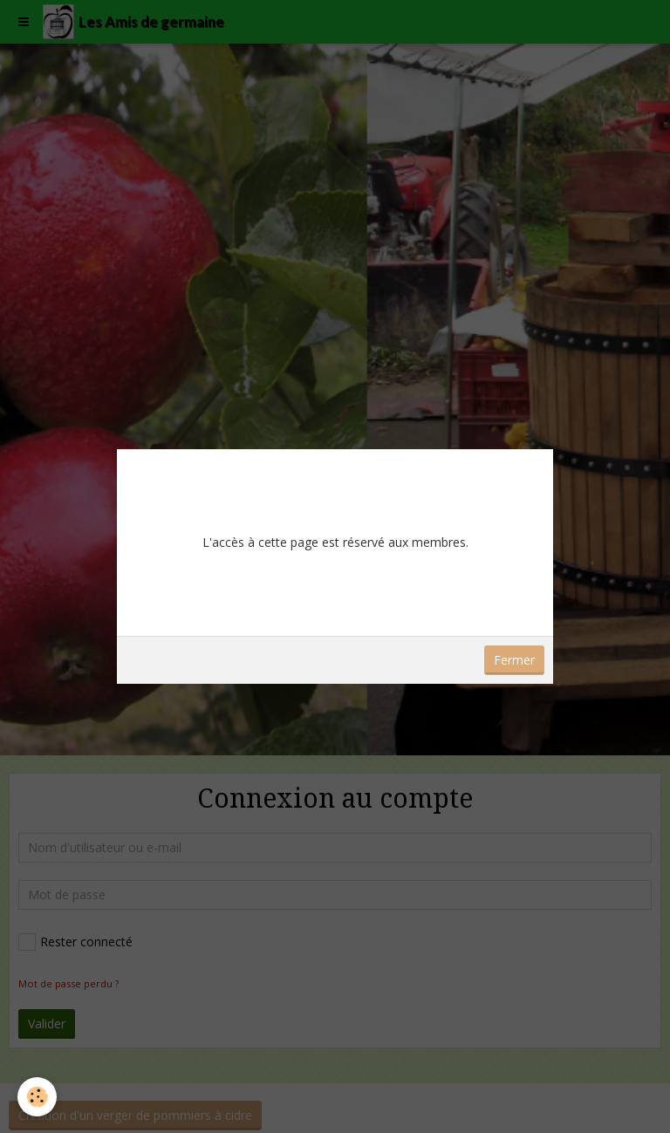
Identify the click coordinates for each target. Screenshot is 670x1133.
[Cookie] (37, 1096)
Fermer (514, 660)
